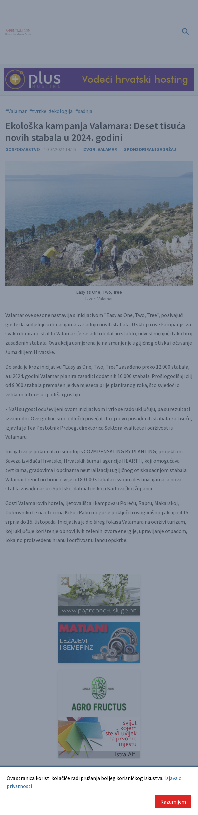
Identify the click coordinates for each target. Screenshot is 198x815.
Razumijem (173, 801)
